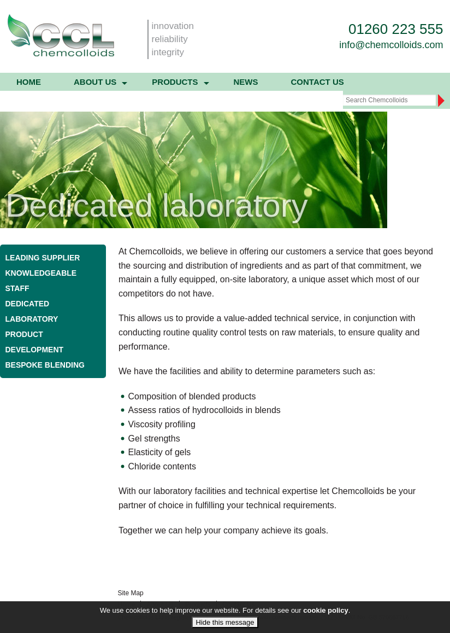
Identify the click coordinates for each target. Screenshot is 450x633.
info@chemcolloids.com (391, 44)
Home (28, 81)
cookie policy (325, 618)
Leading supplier (42, 257)
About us (95, 81)
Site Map (130, 593)
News (246, 81)
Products (175, 81)
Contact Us (317, 81)
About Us (159, 604)
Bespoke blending (45, 365)
